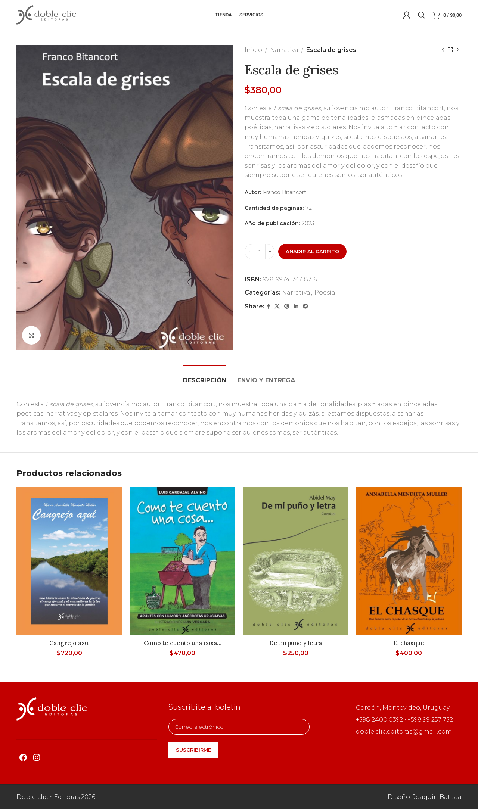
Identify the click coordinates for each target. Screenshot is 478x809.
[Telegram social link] (305, 306)
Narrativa (284, 49)
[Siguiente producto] (458, 50)
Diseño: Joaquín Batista (425, 796)
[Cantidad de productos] (259, 251)
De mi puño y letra (295, 643)
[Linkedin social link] (296, 306)
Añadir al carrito (312, 251)
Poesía (324, 292)
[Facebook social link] (268, 306)
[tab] (204, 376)
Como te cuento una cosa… (182, 643)
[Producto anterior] (443, 50)
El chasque (409, 643)
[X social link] (277, 306)
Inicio (253, 49)
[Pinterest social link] (287, 306)
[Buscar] (421, 14)
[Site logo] (46, 14)
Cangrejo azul (69, 643)
